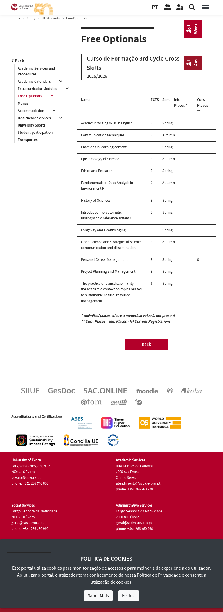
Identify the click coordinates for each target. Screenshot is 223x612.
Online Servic (126, 477)
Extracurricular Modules (37, 88)
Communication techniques (102, 135)
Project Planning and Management (108, 271)
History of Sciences (95, 200)
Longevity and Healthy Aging (103, 230)
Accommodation (31, 110)
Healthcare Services (34, 118)
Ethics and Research (96, 171)
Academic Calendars (34, 81)
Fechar (128, 596)
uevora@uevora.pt (26, 477)
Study (31, 18)
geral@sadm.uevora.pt (134, 523)
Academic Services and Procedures (36, 71)
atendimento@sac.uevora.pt (138, 483)
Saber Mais (98, 596)
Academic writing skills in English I (107, 123)
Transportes (28, 140)
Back (17, 61)
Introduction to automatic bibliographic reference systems (106, 215)
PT (155, 7)
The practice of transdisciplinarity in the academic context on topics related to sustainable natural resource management (111, 292)
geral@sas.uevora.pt (27, 523)
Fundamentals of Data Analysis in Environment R (107, 185)
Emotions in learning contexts (104, 147)
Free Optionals (30, 96)
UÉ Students (51, 18)
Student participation (35, 133)
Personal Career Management (104, 259)
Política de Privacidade (159, 575)
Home (15, 18)
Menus (23, 103)
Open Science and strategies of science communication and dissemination (111, 244)
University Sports (32, 125)
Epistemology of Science (100, 159)
